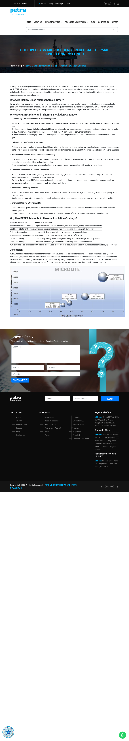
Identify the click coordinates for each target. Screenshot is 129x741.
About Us (38, 22)
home (28, 22)
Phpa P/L (76, 435)
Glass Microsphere (52, 421)
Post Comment (20, 380)
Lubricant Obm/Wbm (81, 439)
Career (115, 22)
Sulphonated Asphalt (53, 428)
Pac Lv (47, 435)
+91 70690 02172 (24, 3)
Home (14, 66)
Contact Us (103, 22)
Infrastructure (52, 22)
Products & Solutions (75, 22)
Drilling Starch (50, 424)
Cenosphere (49, 417)
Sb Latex (76, 417)
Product (19, 428)
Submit (110, 399)
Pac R (47, 431)
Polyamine (77, 431)
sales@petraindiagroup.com (58, 3)
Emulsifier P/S (78, 421)
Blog (93, 22)
